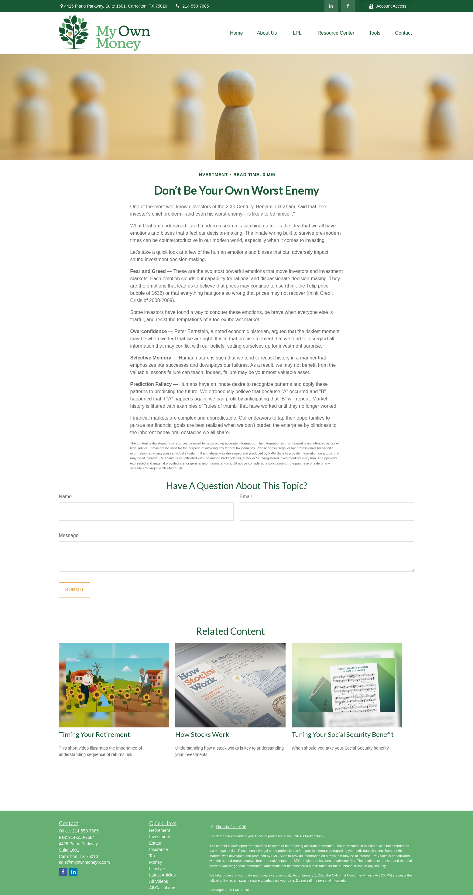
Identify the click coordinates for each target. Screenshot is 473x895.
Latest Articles (162, 875)
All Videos (158, 881)
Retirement (159, 830)
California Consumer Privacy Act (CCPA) (362, 875)
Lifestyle (157, 868)
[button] (236, 33)
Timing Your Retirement (94, 734)
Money (155, 862)
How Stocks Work (202, 734)
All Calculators (162, 887)
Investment (159, 836)
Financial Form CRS (231, 827)
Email (246, 496)
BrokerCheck (314, 836)
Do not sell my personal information (322, 880)
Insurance (158, 849)
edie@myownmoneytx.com (84, 862)
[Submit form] (74, 589)
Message (69, 535)
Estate (155, 843)
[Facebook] (348, 6)
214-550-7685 (192, 6)
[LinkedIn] (331, 6)
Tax (152, 855)
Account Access (387, 6)
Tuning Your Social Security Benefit (343, 734)
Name (65, 496)
